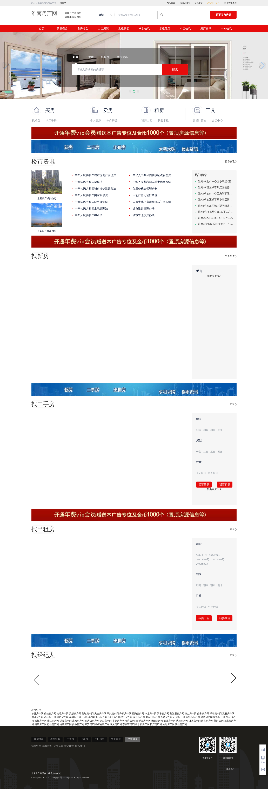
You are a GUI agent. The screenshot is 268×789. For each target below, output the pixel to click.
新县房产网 (181, 724)
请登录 (63, 3)
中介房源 (111, 120)
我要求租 (163, 120)
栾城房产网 (75, 717)
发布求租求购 (230, 3)
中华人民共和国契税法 (88, 181)
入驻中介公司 (213, 3)
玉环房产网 (89, 717)
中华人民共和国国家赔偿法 (91, 195)
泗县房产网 (170, 720)
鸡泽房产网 (50, 717)
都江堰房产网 (177, 713)
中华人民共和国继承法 (88, 215)
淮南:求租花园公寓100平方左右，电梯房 (216, 211)
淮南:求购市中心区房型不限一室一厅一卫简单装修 (216, 193)
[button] (130, 91)
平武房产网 (113, 713)
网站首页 (171, 3)
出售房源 (103, 28)
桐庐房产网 (66, 724)
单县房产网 (37, 713)
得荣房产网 (50, 713)
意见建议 (69, 746)
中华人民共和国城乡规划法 (91, 201)
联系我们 (80, 746)
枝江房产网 (156, 724)
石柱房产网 (40, 720)
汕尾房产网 (169, 724)
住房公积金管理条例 (145, 188)
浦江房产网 (53, 720)
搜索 (175, 69)
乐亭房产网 (216, 713)
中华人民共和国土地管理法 (91, 208)
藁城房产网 (88, 713)
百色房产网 (166, 717)
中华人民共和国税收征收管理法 (152, 175)
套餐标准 (47, 746)
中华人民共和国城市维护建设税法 (95, 188)
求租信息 (165, 28)
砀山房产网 (106, 720)
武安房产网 (91, 724)
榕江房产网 (40, 724)
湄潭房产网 (66, 720)
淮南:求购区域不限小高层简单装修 (216, 199)
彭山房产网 (191, 713)
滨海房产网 (139, 717)
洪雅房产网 (228, 713)
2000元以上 (202, 564)
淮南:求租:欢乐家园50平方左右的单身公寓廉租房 (216, 224)
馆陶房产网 (138, 713)
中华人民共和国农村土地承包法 (152, 181)
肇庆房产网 (101, 717)
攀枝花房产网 (129, 724)
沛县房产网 (207, 720)
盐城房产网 (78, 720)
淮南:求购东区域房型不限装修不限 (216, 205)
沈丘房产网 (182, 720)
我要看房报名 (214, 276)
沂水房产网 (195, 720)
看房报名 (82, 28)
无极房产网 (75, 713)
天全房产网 (100, 713)
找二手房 (51, 120)
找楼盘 (36, 120)
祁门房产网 (126, 717)
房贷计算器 (199, 120)
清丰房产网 (163, 713)
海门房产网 (114, 717)
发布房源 (132, 739)
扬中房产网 (78, 724)
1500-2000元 (217, 559)
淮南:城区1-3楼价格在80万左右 (215, 218)
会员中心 (199, 3)
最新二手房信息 (73, 13)
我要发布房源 (223, 14)
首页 (41, 28)
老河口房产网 (153, 717)
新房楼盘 (62, 28)
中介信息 (226, 28)
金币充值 (58, 746)
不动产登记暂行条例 (145, 195)
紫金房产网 (219, 717)
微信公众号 (185, 3)
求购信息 (144, 28)
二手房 (70, 739)
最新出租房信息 (73, 17)
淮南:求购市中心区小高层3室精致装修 (216, 181)
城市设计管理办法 (144, 208)
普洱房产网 (220, 720)
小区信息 (185, 28)
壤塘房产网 (37, 717)
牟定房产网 (118, 720)
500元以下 (201, 555)
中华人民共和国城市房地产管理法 (95, 175)
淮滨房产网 (131, 720)
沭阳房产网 (157, 720)
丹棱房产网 (125, 713)
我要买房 (224, 484)
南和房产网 (203, 713)
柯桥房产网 (103, 724)
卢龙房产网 (151, 713)
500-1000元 (215, 555)
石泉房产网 (179, 717)
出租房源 (123, 28)
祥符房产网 (63, 717)
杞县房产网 (53, 724)
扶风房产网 (116, 724)
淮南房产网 (44, 13)
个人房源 (95, 120)
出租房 (84, 739)
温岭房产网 (207, 717)
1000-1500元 (202, 559)
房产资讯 (206, 28)
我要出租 (146, 120)
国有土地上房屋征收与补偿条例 (152, 201)
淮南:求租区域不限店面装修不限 (216, 187)
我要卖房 (203, 484)
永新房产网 (143, 724)
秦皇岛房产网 (193, 717)
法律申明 (36, 746)
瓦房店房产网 (92, 720)
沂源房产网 (144, 720)
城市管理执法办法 (144, 215)
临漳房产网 (63, 713)
